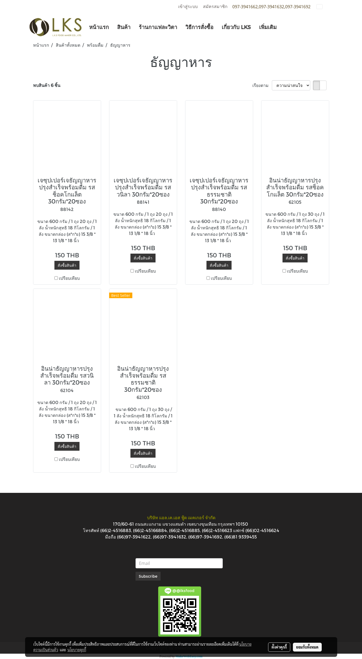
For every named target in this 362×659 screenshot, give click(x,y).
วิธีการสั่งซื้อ (199, 27)
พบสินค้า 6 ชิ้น (46, 85)
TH (323, 6)
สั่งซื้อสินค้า (67, 265)
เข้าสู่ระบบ (188, 6)
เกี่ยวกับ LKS (236, 27)
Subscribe (148, 576)
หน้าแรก (99, 27)
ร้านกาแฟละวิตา (158, 27)
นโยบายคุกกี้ (76, 649)
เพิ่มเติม (268, 27)
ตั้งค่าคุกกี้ (279, 647)
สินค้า (123, 27)
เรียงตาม (262, 85)
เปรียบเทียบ (69, 278)
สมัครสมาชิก (215, 6)
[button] (285, 27)
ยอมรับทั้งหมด (307, 647)
